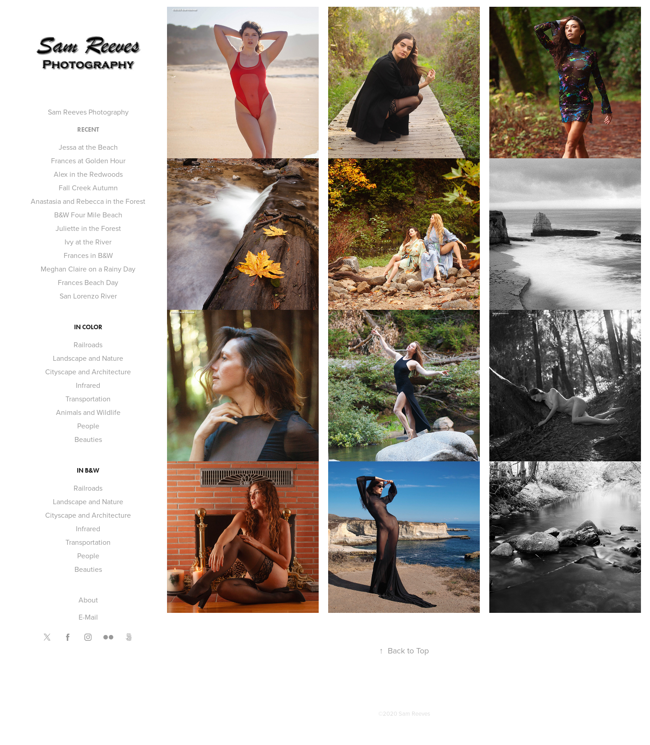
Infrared (88, 385)
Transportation (88, 399)
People (88, 426)
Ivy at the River (88, 242)
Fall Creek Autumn (88, 188)
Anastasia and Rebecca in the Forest (88, 201)
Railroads (88, 345)
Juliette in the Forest (88, 228)
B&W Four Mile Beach (88, 215)
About (88, 600)
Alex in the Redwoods (88, 174)
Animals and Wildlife (88, 412)
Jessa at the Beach (88, 147)
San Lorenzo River (88, 296)
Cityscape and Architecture (88, 372)
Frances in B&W (88, 255)
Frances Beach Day (88, 282)
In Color (88, 327)
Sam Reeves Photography (88, 112)
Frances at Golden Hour (88, 161)
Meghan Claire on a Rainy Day (88, 269)
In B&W (88, 470)
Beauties (88, 439)
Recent (88, 129)
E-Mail (88, 617)
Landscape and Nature (88, 358)
